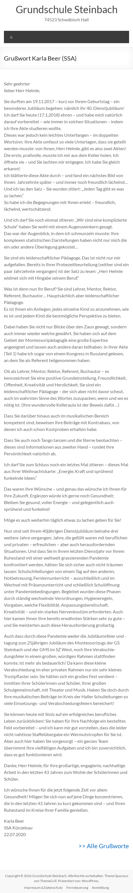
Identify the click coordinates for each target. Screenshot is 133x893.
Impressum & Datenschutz (43, 887)
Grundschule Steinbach (67, 9)
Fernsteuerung (77, 887)
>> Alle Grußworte (103, 846)
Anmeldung (100, 887)
